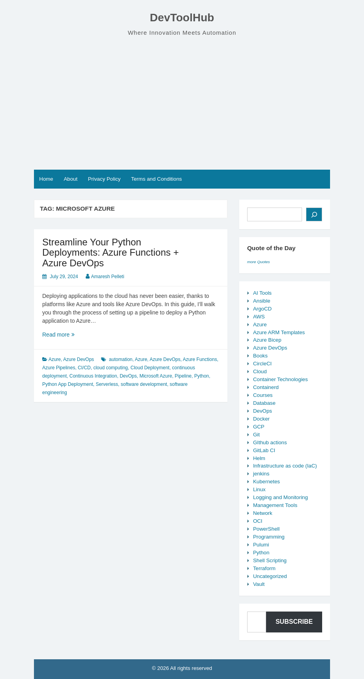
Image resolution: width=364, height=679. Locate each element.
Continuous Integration (93, 376)
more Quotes (258, 262)
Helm (259, 458)
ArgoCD (262, 309)
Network (262, 513)
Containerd (266, 387)
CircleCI (262, 364)
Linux (259, 489)
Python (201, 376)
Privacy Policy (104, 179)
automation (120, 359)
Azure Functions (200, 359)
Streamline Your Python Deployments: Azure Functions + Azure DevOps (110, 252)
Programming (269, 537)
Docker (261, 419)
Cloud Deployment (149, 367)
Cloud (260, 371)
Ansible (261, 301)
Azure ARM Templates (279, 332)
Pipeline (183, 376)
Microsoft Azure (155, 376)
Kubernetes (266, 481)
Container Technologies (280, 379)
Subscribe (294, 621)
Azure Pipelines (58, 367)
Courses (263, 395)
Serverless (107, 384)
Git (256, 435)
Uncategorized (270, 576)
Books (260, 356)
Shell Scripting (270, 560)
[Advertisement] (182, 103)
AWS (259, 317)
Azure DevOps (78, 359)
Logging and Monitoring (280, 497)
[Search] (314, 214)
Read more (72, 335)
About (70, 179)
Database (264, 403)
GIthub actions (270, 442)
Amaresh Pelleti (107, 276)
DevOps (128, 376)
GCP (259, 427)
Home (46, 179)
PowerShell (266, 529)
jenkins (261, 474)
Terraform (264, 568)
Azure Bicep (267, 340)
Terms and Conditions (156, 179)
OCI (258, 521)
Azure (55, 359)
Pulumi (261, 545)
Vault (259, 584)
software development (144, 384)
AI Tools (262, 293)
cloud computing (110, 367)
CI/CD (84, 367)
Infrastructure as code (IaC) (285, 466)
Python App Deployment (67, 384)
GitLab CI (264, 450)
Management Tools (275, 505)
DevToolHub (182, 17)
